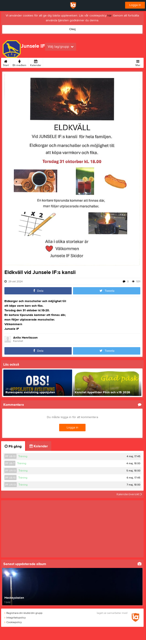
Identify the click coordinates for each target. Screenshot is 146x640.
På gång (13, 446)
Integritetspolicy (15, 617)
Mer (137, 62)
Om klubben (79, 62)
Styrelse (96, 62)
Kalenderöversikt (129, 494)
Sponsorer (62, 62)
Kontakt (109, 62)
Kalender (35, 62)
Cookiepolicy (13, 622)
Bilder (48, 62)
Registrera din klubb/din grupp (23, 613)
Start (6, 62)
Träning (22, 456)
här (109, 16)
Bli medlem (19, 62)
